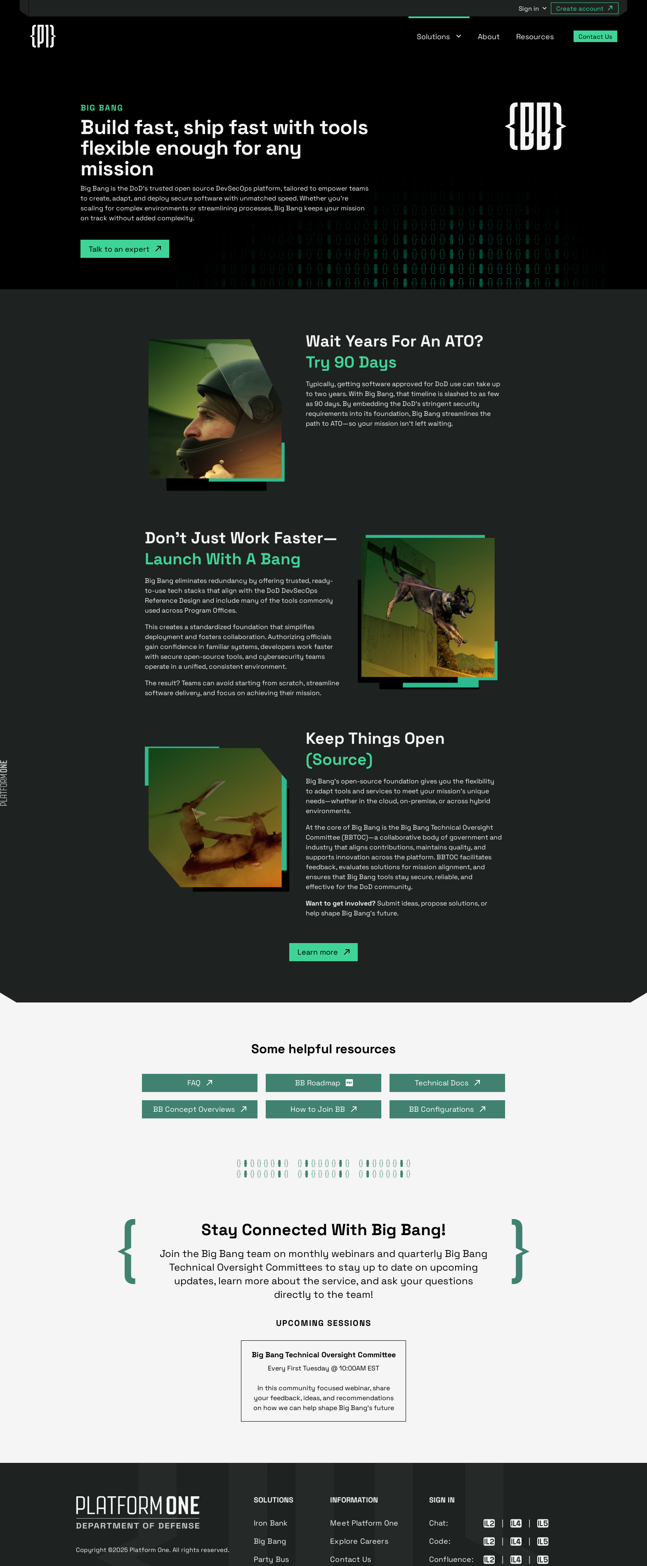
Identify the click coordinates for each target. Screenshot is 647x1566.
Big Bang (270, 1541)
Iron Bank (271, 1523)
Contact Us (350, 1559)
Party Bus (271, 1559)
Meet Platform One (364, 1523)
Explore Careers (359, 1541)
